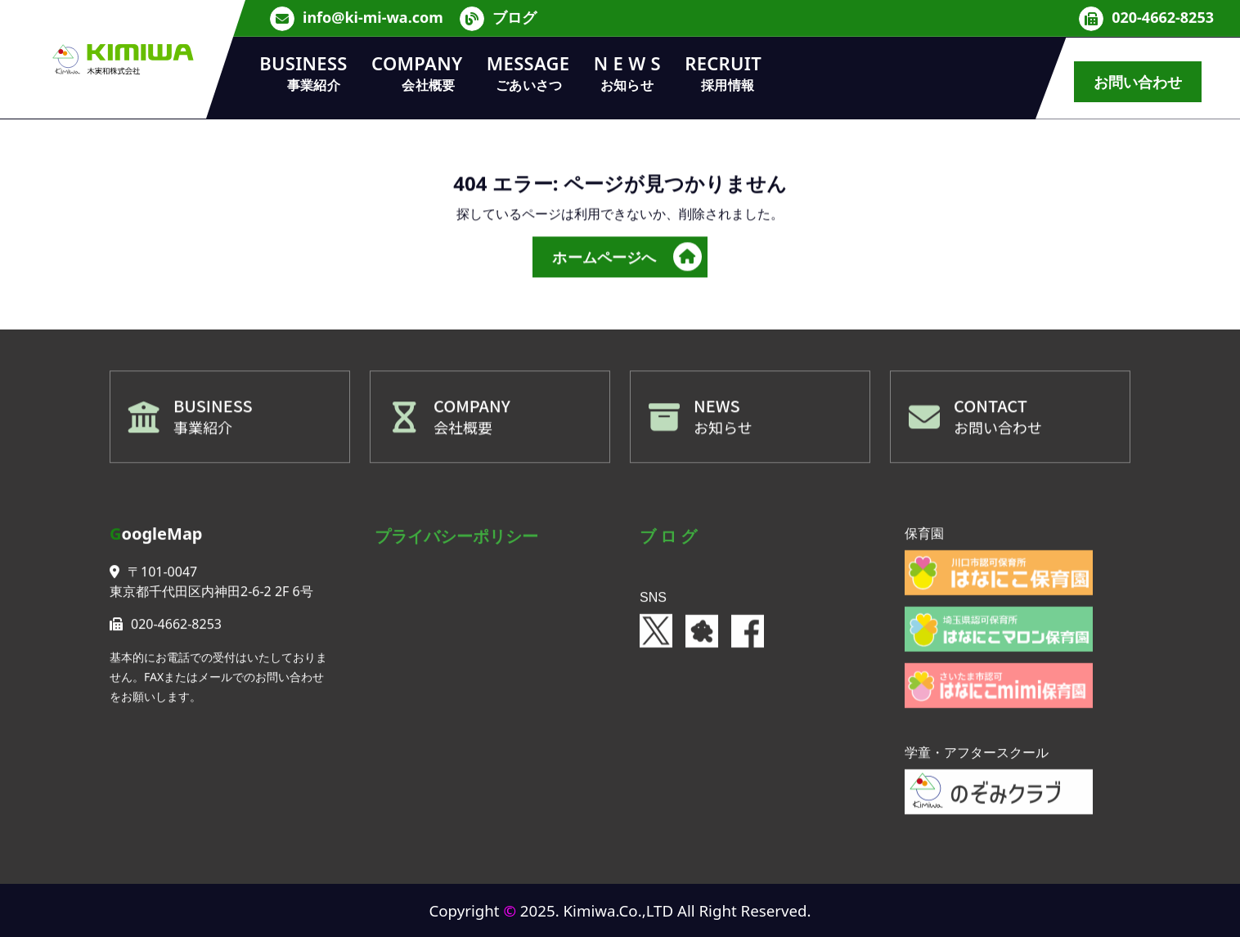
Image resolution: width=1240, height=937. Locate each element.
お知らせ (723, 431)
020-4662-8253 (1163, 16)
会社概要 (463, 431)
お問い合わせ (1138, 82)
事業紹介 (202, 431)
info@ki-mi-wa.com (373, 16)
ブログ (514, 16)
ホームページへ (626, 261)
